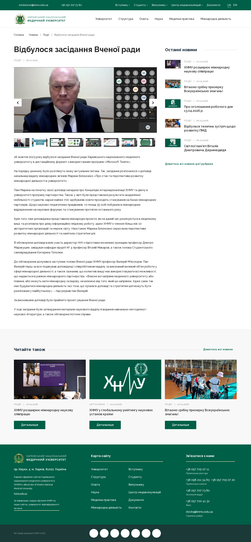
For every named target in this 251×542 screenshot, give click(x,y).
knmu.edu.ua (20, 493)
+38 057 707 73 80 (69, 5)
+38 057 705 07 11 (197, 469)
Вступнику (121, 5)
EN (235, 5)
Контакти (134, 507)
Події (17, 60)
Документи (213, 5)
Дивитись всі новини (220, 349)
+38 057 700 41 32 (198, 501)
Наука (159, 19)
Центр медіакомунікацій (186, 5)
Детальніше (29, 425)
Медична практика (181, 19)
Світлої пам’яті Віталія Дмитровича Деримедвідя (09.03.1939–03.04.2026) (205, 150)
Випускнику (159, 5)
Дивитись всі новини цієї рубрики (191, 163)
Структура (126, 19)
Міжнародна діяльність (215, 19)
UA (229, 5)
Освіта (143, 19)
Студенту (140, 5)
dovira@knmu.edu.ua (199, 511)
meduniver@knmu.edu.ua (31, 5)
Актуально (97, 404)
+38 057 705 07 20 (223, 480)
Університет (103, 19)
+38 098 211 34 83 (198, 480)
